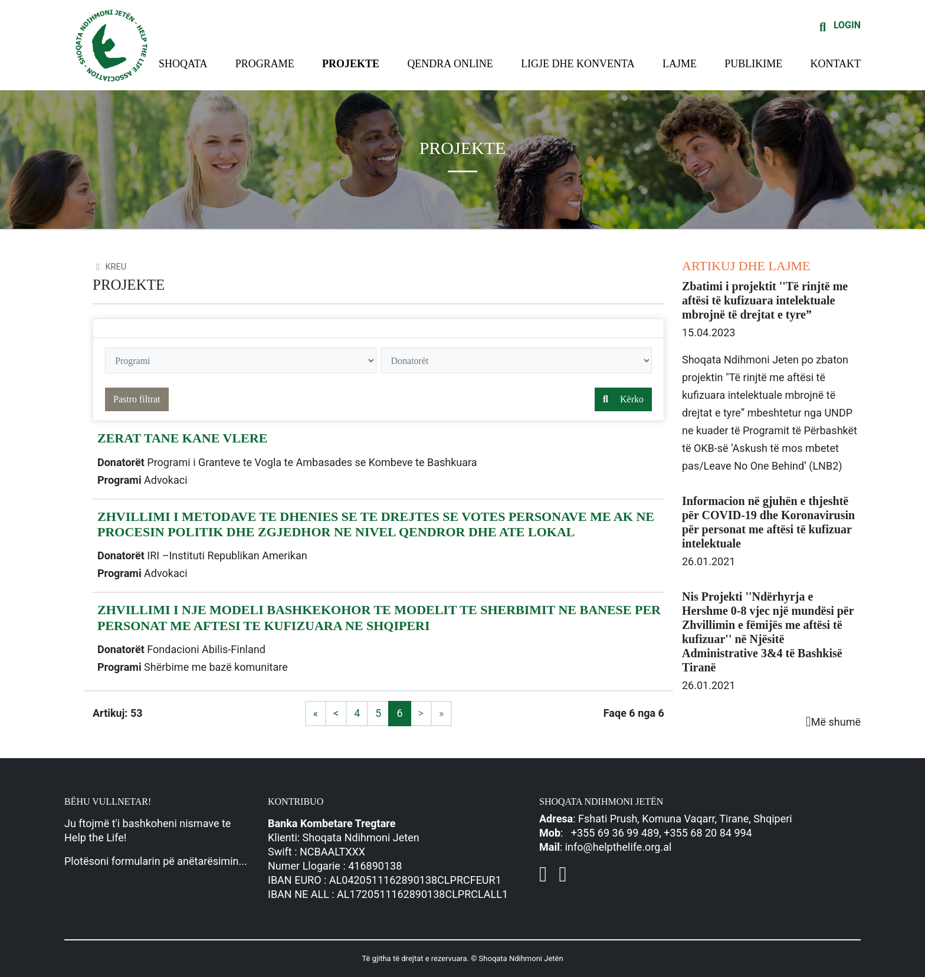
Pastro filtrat (136, 399)
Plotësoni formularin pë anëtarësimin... (155, 861)
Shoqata (183, 64)
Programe (264, 64)
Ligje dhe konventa (578, 64)
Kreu (109, 267)
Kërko (623, 399)
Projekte (350, 64)
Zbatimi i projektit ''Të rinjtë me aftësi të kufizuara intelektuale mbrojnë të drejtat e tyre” (765, 300)
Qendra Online (450, 64)
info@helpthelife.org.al (618, 847)
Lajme (679, 64)
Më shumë (833, 722)
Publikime (753, 64)
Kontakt (835, 64)
